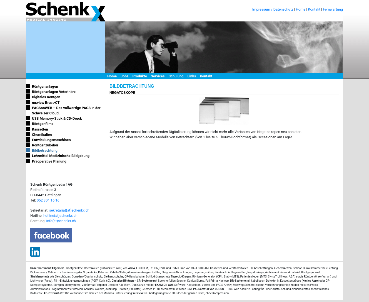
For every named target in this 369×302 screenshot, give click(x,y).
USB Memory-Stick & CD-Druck (57, 118)
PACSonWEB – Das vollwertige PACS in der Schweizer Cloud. (66, 110)
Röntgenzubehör (45, 145)
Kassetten (40, 129)
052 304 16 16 (48, 200)
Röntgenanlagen (45, 86)
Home (300, 9)
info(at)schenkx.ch (61, 221)
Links (191, 76)
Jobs (124, 76)
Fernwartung (333, 9)
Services (158, 76)
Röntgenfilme (43, 124)
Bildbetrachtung (45, 150)
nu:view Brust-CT (45, 102)
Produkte (139, 76)
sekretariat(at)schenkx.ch (69, 210)
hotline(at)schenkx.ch (60, 215)
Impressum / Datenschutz (272, 9)
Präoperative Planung (49, 161)
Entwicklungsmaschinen (51, 140)
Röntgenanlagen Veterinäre (54, 92)
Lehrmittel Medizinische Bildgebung (60, 156)
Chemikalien (42, 134)
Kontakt (314, 9)
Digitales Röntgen (46, 97)
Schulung (175, 76)
